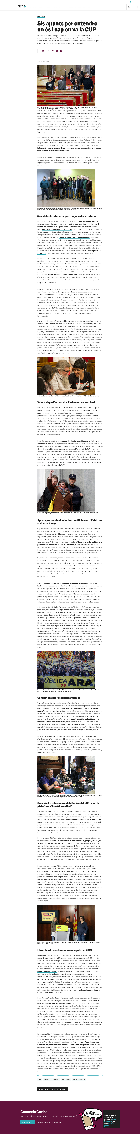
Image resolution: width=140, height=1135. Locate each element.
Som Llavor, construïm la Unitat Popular (57, 230)
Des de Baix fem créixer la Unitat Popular (74, 238)
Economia (94, 7)
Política (40, 7)
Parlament (56, 1080)
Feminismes (63, 7)
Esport (77, 7)
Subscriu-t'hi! (27, 1123)
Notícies (41, 17)
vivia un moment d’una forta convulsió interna (65, 275)
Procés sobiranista (79, 1080)
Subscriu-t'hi (122, 2)
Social (48, 7)
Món (70, 7)
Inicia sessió (134, 2)
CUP (40, 1080)
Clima (55, 7)
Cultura (85, 7)
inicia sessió (57, 1123)
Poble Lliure (66, 1080)
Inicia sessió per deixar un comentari (53, 1090)
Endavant (46, 1080)
